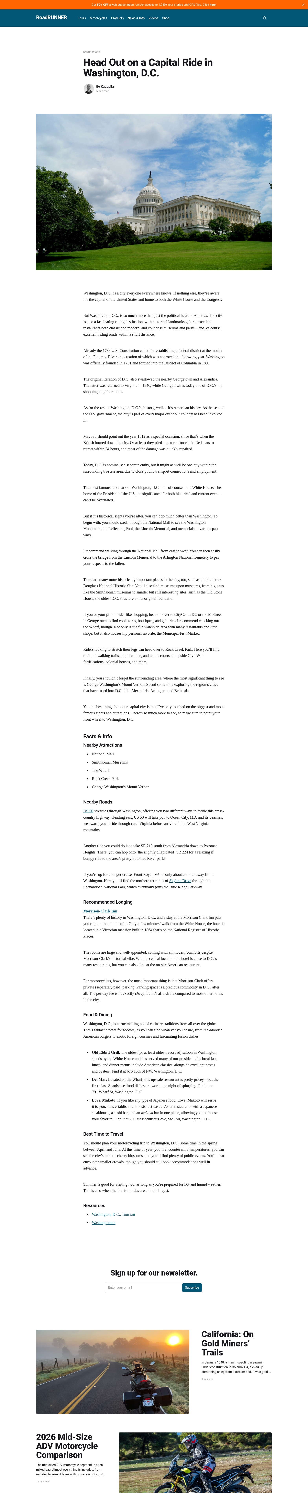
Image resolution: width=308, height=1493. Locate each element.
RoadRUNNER (51, 17)
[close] (303, 5)
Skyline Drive (180, 881)
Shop (166, 18)
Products (117, 18)
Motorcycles (98, 18)
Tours (82, 18)
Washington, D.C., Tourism (113, 1214)
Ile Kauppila (105, 86)
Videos (153, 18)
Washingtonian (103, 1222)
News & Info (136, 18)
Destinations (91, 52)
